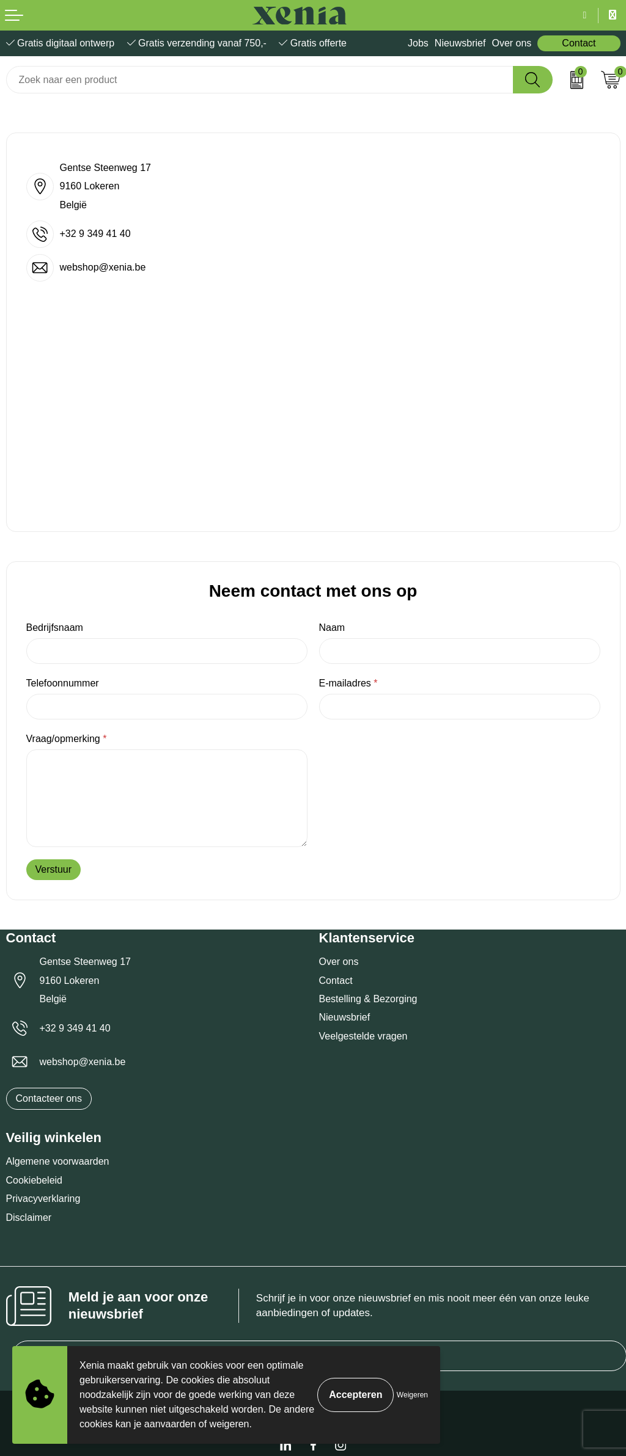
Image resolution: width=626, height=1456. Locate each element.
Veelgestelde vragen (363, 1036)
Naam (332, 627)
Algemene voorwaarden (57, 1161)
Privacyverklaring (43, 1198)
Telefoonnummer (62, 683)
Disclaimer (29, 1217)
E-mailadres (348, 683)
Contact (578, 43)
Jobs (418, 43)
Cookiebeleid (34, 1180)
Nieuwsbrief (460, 43)
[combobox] (260, 79)
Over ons (511, 43)
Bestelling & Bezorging (368, 999)
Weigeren (412, 1395)
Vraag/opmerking (66, 738)
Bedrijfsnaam (54, 627)
